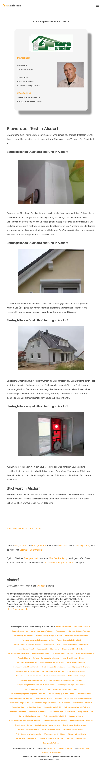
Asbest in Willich (18, 707)
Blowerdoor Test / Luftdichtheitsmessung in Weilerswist (74, 698)
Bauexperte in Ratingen (51, 743)
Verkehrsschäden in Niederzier (18, 653)
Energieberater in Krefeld (23, 725)
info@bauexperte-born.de (28, 97)
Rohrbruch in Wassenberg (85, 653)
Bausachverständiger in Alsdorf (59, 562)
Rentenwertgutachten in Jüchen (53, 667)
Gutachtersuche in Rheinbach (73, 729)
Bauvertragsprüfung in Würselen (42, 631)
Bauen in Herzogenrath (20, 631)
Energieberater (39, 545)
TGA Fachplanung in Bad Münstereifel (62, 712)
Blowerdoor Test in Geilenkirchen (76, 636)
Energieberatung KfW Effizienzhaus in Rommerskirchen (35, 685)
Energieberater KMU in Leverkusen (75, 725)
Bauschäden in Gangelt (26, 649)
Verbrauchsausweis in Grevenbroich (28, 676)
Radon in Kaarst (64, 703)
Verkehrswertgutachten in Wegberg (52, 662)
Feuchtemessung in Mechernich (20, 698)
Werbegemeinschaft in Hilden (54, 734)
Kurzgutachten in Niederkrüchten (53, 671)
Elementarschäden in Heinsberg (73, 649)
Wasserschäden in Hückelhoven (48, 649)
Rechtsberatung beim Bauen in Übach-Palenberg (73, 631)
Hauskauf (63, 545)
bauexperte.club (83, 748)
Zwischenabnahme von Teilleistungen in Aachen (37, 640)
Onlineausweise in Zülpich (77, 676)
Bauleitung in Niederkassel (51, 729)
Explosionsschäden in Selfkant (62, 653)
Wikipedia (41, 586)
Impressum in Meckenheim (76, 738)
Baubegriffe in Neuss (34, 707)
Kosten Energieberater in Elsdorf (73, 658)
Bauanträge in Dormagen (37, 712)
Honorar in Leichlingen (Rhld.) (26, 738)
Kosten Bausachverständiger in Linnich (27, 645)
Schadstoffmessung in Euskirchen (44, 703)
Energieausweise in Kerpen (76, 671)
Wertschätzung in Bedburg (76, 662)
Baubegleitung (83, 545)
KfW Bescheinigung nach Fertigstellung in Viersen (28, 694)
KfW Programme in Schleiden (35, 689)
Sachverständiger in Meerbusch (30, 716)
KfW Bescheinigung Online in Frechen (62, 694)
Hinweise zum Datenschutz (51, 752)
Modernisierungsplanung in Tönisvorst (76, 707)
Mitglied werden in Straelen (76, 734)
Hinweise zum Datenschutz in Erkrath (51, 738)
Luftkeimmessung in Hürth (19, 703)
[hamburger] (97, 6)
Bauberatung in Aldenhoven (23, 636)
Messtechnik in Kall (84, 694)
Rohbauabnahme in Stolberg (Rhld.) (69, 640)
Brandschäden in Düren (40, 653)
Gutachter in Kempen (76, 716)
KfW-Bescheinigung (57, 558)
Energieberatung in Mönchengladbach (33, 680)
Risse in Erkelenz (24, 658)
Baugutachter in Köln (85, 712)
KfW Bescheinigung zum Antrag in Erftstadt (63, 689)
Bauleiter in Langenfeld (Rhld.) (28, 729)
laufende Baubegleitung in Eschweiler (49, 636)
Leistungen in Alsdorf (63, 627)
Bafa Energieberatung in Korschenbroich (72, 685)
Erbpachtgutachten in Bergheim (78, 667)
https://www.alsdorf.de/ (17, 609)
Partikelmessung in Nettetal (82, 703)
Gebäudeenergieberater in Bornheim (47, 725)
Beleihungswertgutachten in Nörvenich (26, 667)
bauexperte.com (51, 748)
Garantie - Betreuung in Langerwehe (75, 645)
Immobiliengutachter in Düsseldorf (55, 721)
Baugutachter (20, 545)
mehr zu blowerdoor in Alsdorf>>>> (24, 528)
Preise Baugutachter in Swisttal (55, 716)
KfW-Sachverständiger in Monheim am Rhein (24, 721)
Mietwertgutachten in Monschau (27, 671)
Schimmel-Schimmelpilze (31, 550)
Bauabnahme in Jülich (52, 645)
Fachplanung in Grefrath (17, 712)
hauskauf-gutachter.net (66, 748)
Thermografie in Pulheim (43, 698)
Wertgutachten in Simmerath (27, 662)
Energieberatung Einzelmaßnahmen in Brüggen (65, 680)
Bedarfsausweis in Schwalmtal (54, 676)
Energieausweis (31, 558)
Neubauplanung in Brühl (52, 707)
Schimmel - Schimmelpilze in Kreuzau (46, 658)
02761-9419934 (24, 93)
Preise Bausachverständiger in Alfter (28, 734)
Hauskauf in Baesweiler (82, 627)
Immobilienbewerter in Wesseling (81, 721)
